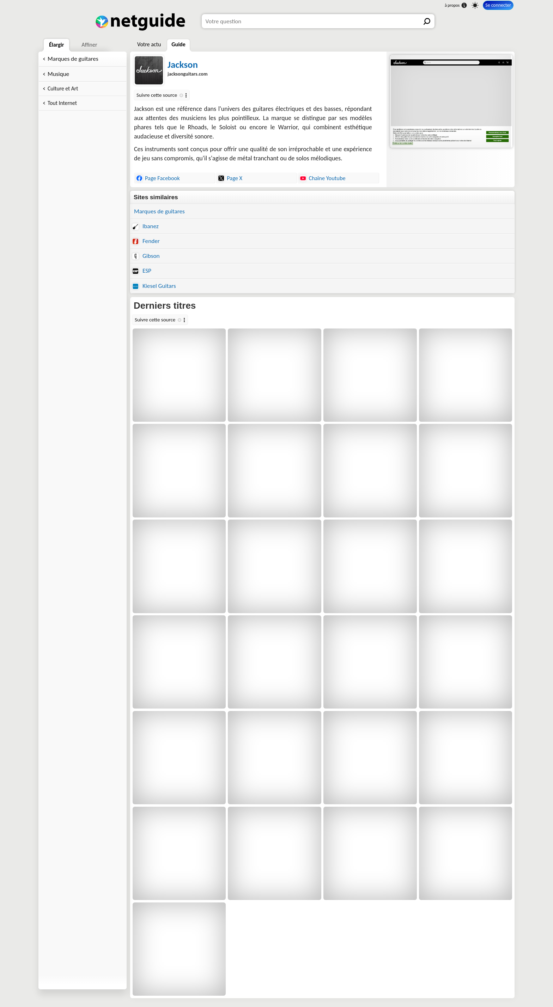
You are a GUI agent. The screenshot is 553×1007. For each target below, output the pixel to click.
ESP (141, 270)
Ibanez (145, 226)
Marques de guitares (73, 59)
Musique (58, 74)
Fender (146, 241)
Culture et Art (63, 88)
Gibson (146, 256)
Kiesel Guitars (154, 286)
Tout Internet (62, 103)
